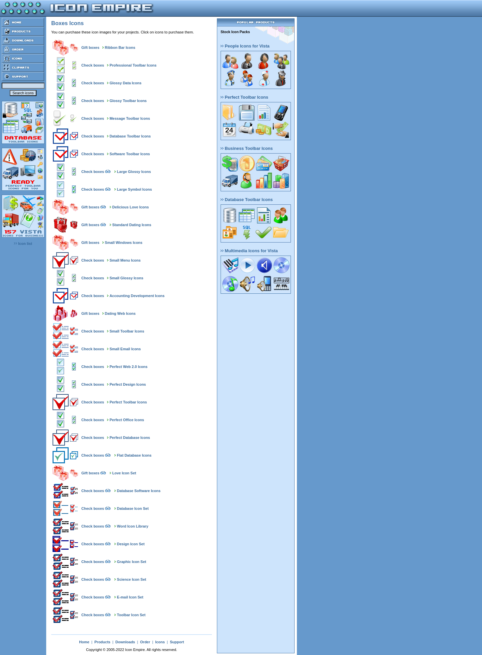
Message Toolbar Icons (129, 118)
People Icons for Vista (245, 46)
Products (102, 642)
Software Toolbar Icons (129, 154)
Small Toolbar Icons (126, 331)
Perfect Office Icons (126, 420)
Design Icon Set (131, 544)
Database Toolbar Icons (130, 136)
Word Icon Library (132, 526)
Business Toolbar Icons (247, 148)
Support (177, 642)
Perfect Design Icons (127, 384)
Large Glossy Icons (134, 172)
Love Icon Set (124, 473)
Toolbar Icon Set (131, 615)
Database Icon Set (133, 508)
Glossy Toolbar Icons (128, 101)
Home (84, 642)
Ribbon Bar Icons (120, 47)
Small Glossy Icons (126, 278)
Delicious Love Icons (130, 207)
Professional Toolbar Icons (132, 65)
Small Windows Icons (123, 243)
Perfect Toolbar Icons (128, 402)
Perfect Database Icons (129, 438)
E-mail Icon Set (130, 597)
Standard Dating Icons (131, 225)
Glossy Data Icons (125, 83)
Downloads (125, 642)
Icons (160, 642)
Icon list (23, 244)
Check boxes (92, 65)
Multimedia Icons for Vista (249, 250)
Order (145, 642)
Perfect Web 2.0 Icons (128, 367)
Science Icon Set (131, 579)
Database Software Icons (138, 491)
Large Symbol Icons (134, 189)
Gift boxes (90, 47)
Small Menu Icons (125, 260)
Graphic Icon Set (131, 562)
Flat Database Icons (134, 455)
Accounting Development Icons (136, 296)
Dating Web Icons (120, 313)
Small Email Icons (125, 349)
